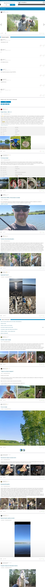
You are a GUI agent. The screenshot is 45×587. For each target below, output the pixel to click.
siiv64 (3, 89)
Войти (6, 101)
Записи (2, 199)
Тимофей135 (4, 481)
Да (12, 4)
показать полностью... (4, 125)
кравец (4, 49)
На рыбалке (2, 567)
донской (4, 336)
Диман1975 (4, 368)
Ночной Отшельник (5, 562)
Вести (2, 341)
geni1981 (4, 39)
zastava (4, 59)
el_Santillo (4, 194)
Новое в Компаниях (5, 319)
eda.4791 (4, 11)
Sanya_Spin (4, 79)
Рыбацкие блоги (6, 199)
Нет (6, 4)
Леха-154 (4, 515)
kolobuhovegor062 (5, 454)
